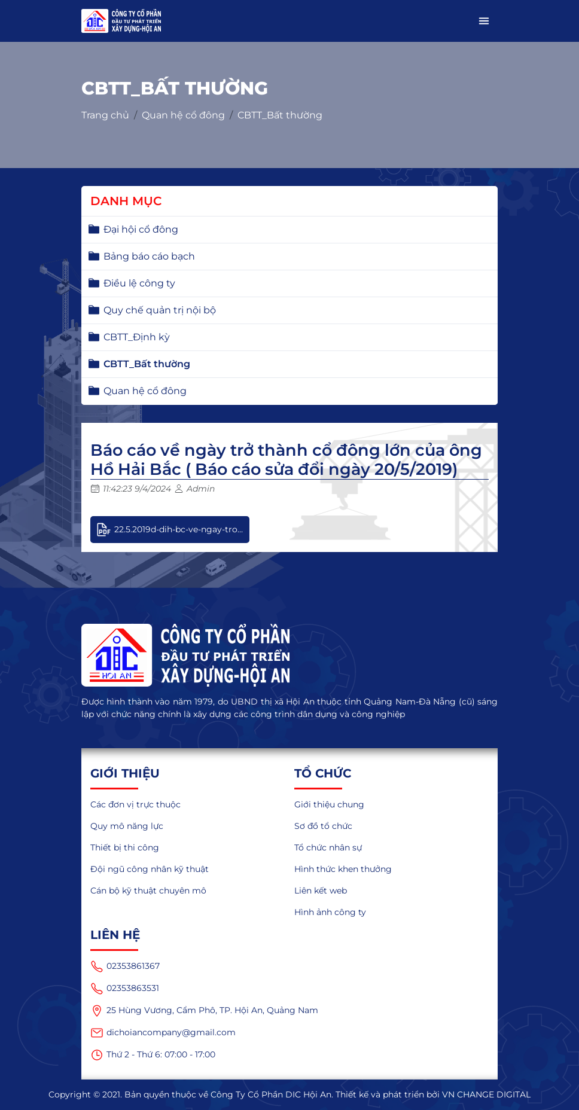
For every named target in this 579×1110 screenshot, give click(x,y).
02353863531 (124, 988)
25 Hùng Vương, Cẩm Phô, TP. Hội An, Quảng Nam (204, 1010)
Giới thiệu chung (329, 804)
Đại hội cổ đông (140, 229)
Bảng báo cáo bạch (149, 256)
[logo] (289, 655)
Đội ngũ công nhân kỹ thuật (149, 869)
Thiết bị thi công (124, 847)
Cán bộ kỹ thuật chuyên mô (148, 890)
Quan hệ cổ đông (183, 115)
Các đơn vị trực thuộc (135, 804)
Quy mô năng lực (126, 826)
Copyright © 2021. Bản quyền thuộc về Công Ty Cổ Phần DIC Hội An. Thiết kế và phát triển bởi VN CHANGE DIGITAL (289, 1094)
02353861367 (125, 966)
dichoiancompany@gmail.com (163, 1032)
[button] (484, 21)
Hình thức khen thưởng (343, 869)
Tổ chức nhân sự (328, 847)
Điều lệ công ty (139, 283)
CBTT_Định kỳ (136, 337)
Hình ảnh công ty (330, 912)
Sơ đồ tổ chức (323, 826)
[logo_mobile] (121, 21)
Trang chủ (105, 115)
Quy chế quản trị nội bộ (159, 310)
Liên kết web (320, 890)
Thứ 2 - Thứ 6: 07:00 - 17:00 (152, 1055)
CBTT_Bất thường (279, 115)
